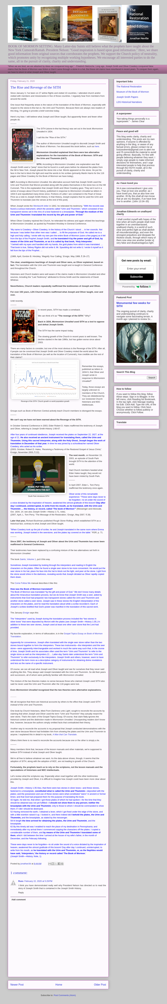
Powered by (136, 286)
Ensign (26, 612)
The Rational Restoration (129, 86)
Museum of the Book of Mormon (132, 91)
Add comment (19, 899)
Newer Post (17, 984)
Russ (20, 881)
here (97, 146)
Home (58, 984)
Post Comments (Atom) (65, 995)
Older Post (100, 984)
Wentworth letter (41, 206)
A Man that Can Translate (65, 734)
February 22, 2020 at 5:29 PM (38, 881)
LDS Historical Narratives (129, 102)
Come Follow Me (23, 583)
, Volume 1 (28, 559)
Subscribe (136, 276)
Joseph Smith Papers (127, 97)
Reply (21, 892)
